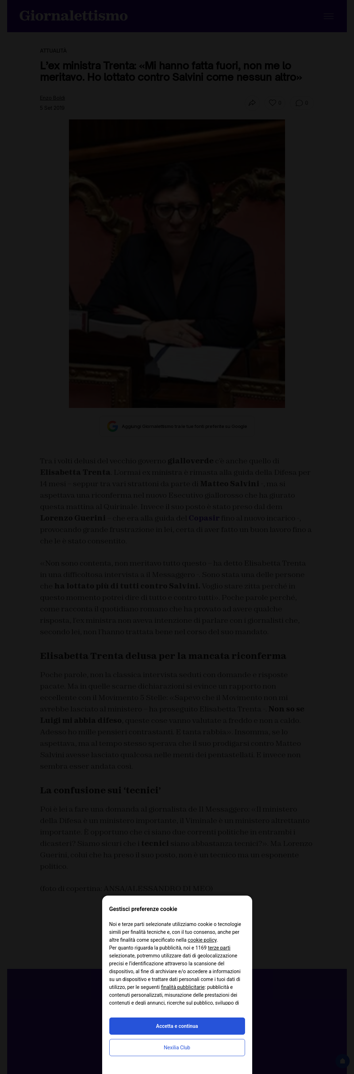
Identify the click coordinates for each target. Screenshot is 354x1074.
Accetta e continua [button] (177, 1026)
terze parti (219, 948)
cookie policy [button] (202, 940)
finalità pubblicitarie (183, 987)
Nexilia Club (177, 1047)
